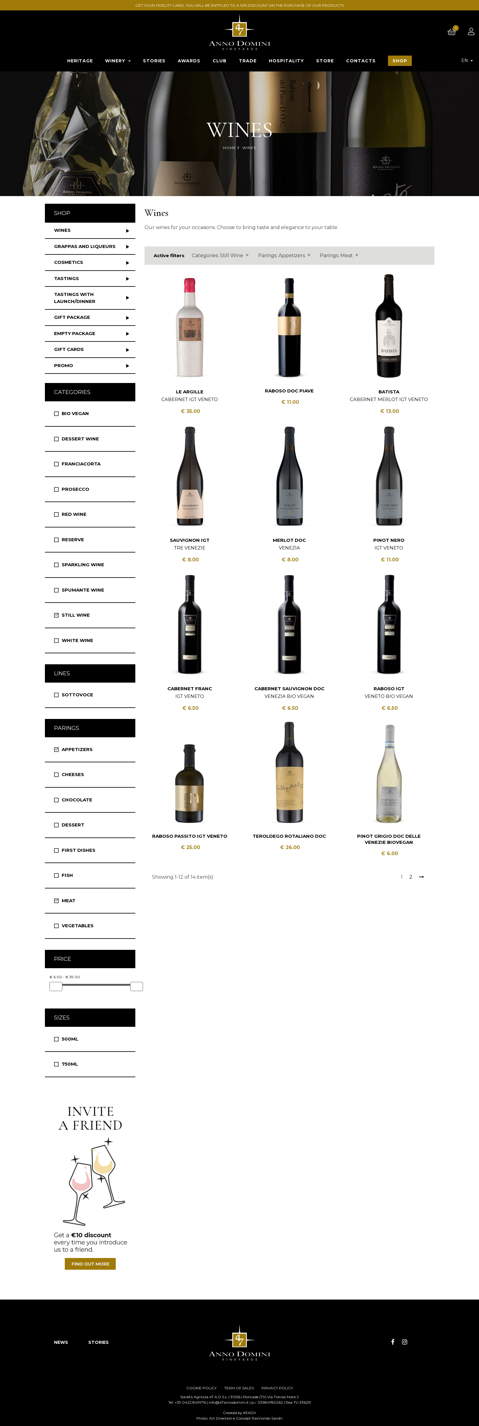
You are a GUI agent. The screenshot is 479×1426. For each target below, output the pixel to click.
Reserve (73, 539)
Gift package (72, 317)
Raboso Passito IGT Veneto (189, 836)
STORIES (98, 1342)
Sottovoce (77, 695)
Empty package (74, 333)
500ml (70, 1039)
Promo (63, 365)
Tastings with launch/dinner (74, 297)
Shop (62, 213)
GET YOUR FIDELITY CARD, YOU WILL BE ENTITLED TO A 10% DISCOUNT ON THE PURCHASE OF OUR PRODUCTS (239, 5)
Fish (67, 875)
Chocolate (77, 800)
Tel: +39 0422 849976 (187, 1402)
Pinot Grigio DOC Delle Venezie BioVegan (389, 839)
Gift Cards (69, 349)
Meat (68, 900)
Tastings (66, 278)
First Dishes (78, 850)
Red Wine (74, 514)
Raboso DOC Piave (289, 391)
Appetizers (77, 749)
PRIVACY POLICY (277, 1388)
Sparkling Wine (83, 564)
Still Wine (76, 615)
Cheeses (73, 774)
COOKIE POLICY (201, 1388)
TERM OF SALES (239, 1388)
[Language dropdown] (467, 60)
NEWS (61, 1342)
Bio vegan (75, 413)
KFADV (249, 1412)
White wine (77, 640)
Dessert (73, 825)
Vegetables (77, 925)
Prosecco (75, 489)
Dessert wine (80, 439)
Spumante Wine (83, 590)
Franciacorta (81, 464)
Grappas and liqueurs (84, 246)
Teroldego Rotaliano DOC (289, 836)
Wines (62, 230)
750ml (70, 1064)
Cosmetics (68, 262)
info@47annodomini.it (229, 1402)
